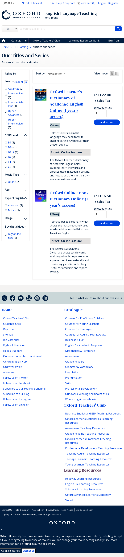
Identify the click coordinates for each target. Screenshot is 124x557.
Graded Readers (74, 361)
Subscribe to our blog (16, 394)
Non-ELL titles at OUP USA (38, 3)
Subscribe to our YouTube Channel (24, 388)
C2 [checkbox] (11, 167)
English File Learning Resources (84, 484)
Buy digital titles (14, 226)
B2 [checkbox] (11, 157)
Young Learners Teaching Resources (87, 464)
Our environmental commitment (22, 356)
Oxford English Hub (15, 361)
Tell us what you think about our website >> (96, 298)
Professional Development (81, 388)
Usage (8, 218)
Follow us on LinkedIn (16, 404)
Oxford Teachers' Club (46, 40)
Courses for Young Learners (82, 324)
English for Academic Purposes (83, 345)
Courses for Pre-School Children (84, 318)
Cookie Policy (47, 544)
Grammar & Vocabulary (79, 367)
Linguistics (71, 372)
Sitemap (8, 334)
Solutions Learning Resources (83, 489)
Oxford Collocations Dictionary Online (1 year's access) (69, 199)
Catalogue (73, 310)
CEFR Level (11, 135)
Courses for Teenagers (79, 329)
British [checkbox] (14, 210)
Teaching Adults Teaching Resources (87, 453)
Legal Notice (67, 509)
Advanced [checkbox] (15, 88)
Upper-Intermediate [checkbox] (16, 123)
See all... (69, 500)
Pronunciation (73, 377)
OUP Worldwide (12, 367)
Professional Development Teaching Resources (93, 448)
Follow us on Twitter (15, 377)
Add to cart (106, 122)
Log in (102, 3)
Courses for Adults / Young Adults (85, 334)
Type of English (14, 198)
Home (7, 310)
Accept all (28, 550)
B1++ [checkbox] (13, 152)
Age (7, 189)
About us (8, 372)
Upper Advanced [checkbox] (15, 113)
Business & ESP (74, 340)
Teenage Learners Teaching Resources (88, 459)
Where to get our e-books (81, 399)
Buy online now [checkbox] (14, 235)
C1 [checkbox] (11, 162)
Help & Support (12, 351)
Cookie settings (10, 550)
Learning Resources (82, 470)
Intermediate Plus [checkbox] (16, 104)
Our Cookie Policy (84, 509)
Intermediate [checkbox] (16, 95)
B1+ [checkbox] (12, 147)
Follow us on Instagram (17, 399)
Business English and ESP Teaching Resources (93, 413)
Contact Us (7, 509)
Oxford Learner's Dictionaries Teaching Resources (89, 420)
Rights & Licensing (14, 345)
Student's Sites (12, 324)
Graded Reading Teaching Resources (87, 433)
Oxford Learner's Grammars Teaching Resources (88, 441)
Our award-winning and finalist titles (87, 394)
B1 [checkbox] (11, 142)
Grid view (116, 73)
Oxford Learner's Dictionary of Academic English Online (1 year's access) (66, 104)
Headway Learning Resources (83, 478)
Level (8, 81)
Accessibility (38, 509)
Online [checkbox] (14, 182)
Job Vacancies (11, 340)
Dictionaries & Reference (80, 351)
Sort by (40, 73)
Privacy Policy (52, 509)
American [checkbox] (15, 205)
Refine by (10, 73)
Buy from (114, 40)
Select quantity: (103, 107)
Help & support (65, 3)
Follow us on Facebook (16, 383)
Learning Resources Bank (84, 40)
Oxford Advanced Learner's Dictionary (88, 495)
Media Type (12, 174)
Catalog (16, 40)
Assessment (72, 356)
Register (113, 3)
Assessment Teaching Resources (85, 428)
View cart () (86, 3)
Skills (68, 383)
